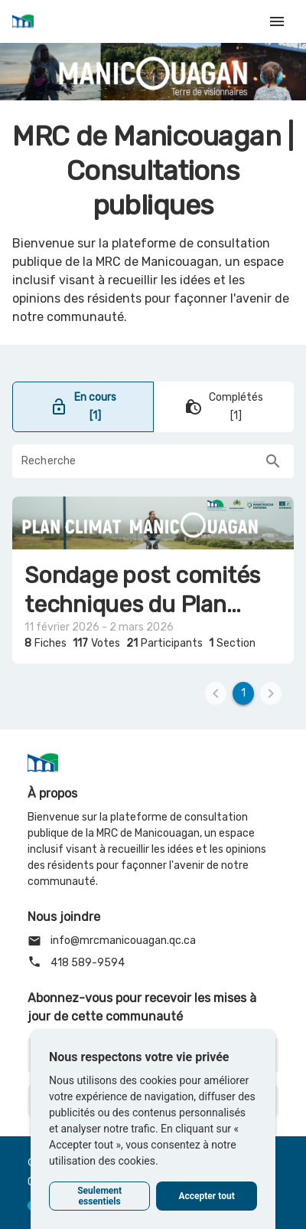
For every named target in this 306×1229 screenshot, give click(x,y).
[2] (271, 693)
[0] (215, 693)
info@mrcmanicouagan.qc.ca (112, 941)
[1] (243, 693)
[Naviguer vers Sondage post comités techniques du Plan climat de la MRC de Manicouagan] (153, 580)
